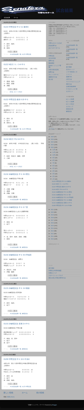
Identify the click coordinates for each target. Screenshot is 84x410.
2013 (52, 231)
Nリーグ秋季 (70, 99)
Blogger (54, 405)
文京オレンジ (70, 69)
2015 (52, 225)
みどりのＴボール (54, 48)
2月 (53, 176)
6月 (53, 165)
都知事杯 (51, 63)
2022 (52, 147)
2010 (52, 239)
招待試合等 (69, 109)
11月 (54, 152)
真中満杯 (69, 67)
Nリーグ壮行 (18, 92)
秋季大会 (51, 72)
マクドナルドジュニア (73, 81)
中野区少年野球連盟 (55, 270)
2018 (52, 217)
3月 (53, 174)
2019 (52, 215)
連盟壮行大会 (53, 77)
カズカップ (69, 106)
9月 (53, 157)
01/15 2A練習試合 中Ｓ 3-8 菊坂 (17, 288)
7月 (53, 163)
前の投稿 (40, 393)
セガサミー (69, 91)
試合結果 (7, 17)
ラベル (16, 17)
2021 (52, 209)
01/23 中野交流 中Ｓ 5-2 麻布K (16, 27)
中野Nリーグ (53, 273)
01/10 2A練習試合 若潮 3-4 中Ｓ (17, 324)
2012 (52, 233)
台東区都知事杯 (71, 86)
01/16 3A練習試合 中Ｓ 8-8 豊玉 (17, 174)
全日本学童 (52, 58)
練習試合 (25, 199)
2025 (52, 139)
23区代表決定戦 (54, 69)
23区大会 (69, 79)
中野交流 (51, 56)
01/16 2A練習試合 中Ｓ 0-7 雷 (16, 207)
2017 (52, 220)
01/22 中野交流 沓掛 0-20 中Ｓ (16, 99)
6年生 (11, 92)
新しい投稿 (8, 393)
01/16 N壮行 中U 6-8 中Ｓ (14, 139)
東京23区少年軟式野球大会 (57, 278)
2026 (52, 136)
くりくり (69, 74)
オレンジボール (53, 74)
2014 (52, 228)
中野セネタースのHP (55, 43)
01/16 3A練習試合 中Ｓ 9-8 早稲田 (17, 255)
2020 (52, 212)
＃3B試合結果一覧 (72, 57)
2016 (52, 223)
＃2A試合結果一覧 (15, 54)
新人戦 (51, 79)
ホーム (25, 393)
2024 (52, 142)
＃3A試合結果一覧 (15, 199)
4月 (53, 171)
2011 (52, 236)
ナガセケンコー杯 (71, 89)
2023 (52, 144)
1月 (53, 179)
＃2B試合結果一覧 (72, 49)
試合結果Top (52, 45)
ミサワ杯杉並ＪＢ (71, 72)
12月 (54, 149)
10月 (54, 155)
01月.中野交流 (26, 54)
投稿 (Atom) (10, 397)
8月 (53, 160)
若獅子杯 (69, 77)
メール (51, 129)
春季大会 (51, 60)
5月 (53, 168)
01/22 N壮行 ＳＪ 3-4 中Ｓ (14, 64)
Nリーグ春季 (70, 101)
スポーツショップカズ (56, 275)
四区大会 (69, 84)
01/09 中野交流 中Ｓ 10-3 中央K (17, 359)
